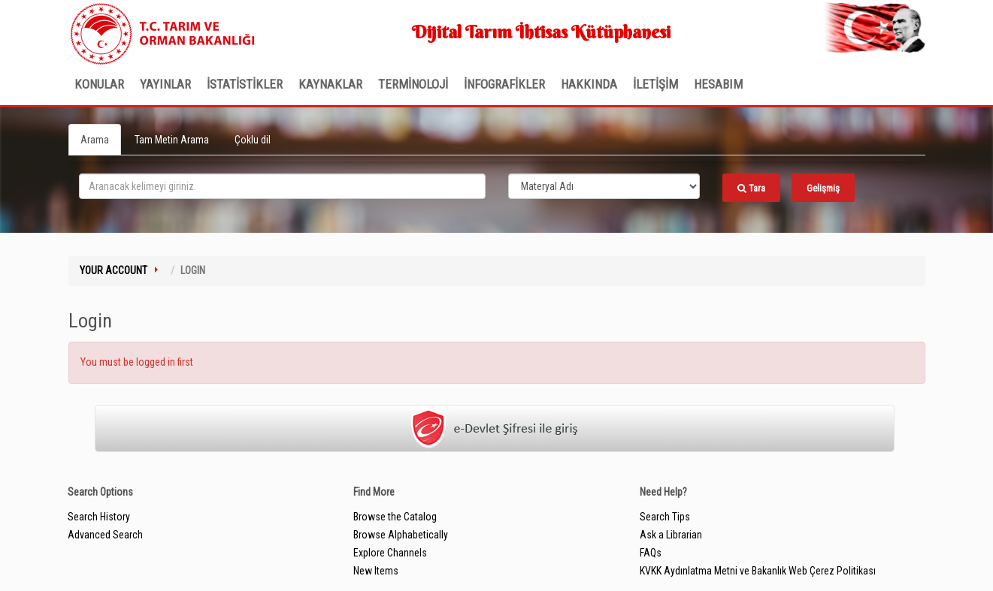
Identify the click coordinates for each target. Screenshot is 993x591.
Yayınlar (165, 84)
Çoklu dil (253, 140)
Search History (99, 517)
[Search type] (604, 186)
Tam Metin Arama (172, 140)
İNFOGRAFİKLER (504, 84)
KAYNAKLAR (330, 84)
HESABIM (718, 84)
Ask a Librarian (671, 535)
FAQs (650, 553)
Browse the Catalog (395, 517)
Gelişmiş (823, 188)
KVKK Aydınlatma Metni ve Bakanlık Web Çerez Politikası (758, 571)
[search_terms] (282, 186)
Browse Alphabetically (400, 535)
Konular (99, 84)
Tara (751, 188)
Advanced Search (105, 535)
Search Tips (665, 517)
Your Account (113, 270)
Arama (94, 140)
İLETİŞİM (655, 84)
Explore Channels (390, 553)
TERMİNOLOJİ (413, 84)
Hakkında (589, 84)
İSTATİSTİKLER (245, 84)
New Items (375, 571)
